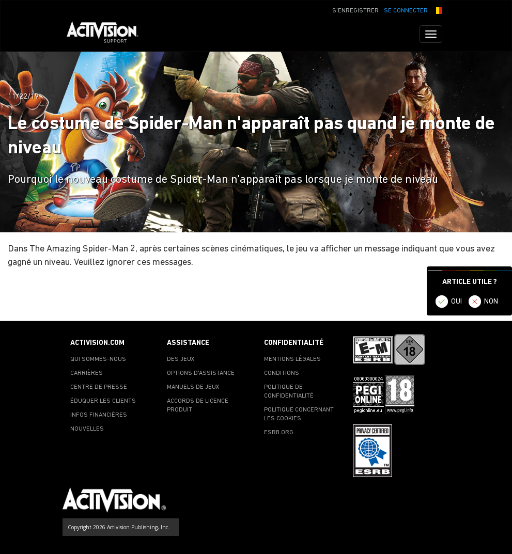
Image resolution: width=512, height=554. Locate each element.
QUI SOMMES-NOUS (98, 359)
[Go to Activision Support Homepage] (108, 34)
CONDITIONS (281, 373)
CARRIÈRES (86, 373)
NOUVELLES (87, 429)
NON (491, 302)
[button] (437, 10)
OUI (456, 302)
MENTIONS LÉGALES (292, 359)
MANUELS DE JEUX (193, 387)
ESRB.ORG (278, 433)
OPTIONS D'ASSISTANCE (201, 373)
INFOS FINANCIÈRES (98, 415)
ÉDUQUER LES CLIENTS (103, 401)
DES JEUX (181, 359)
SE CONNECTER (406, 11)
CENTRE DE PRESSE (98, 387)
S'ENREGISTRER (355, 11)
